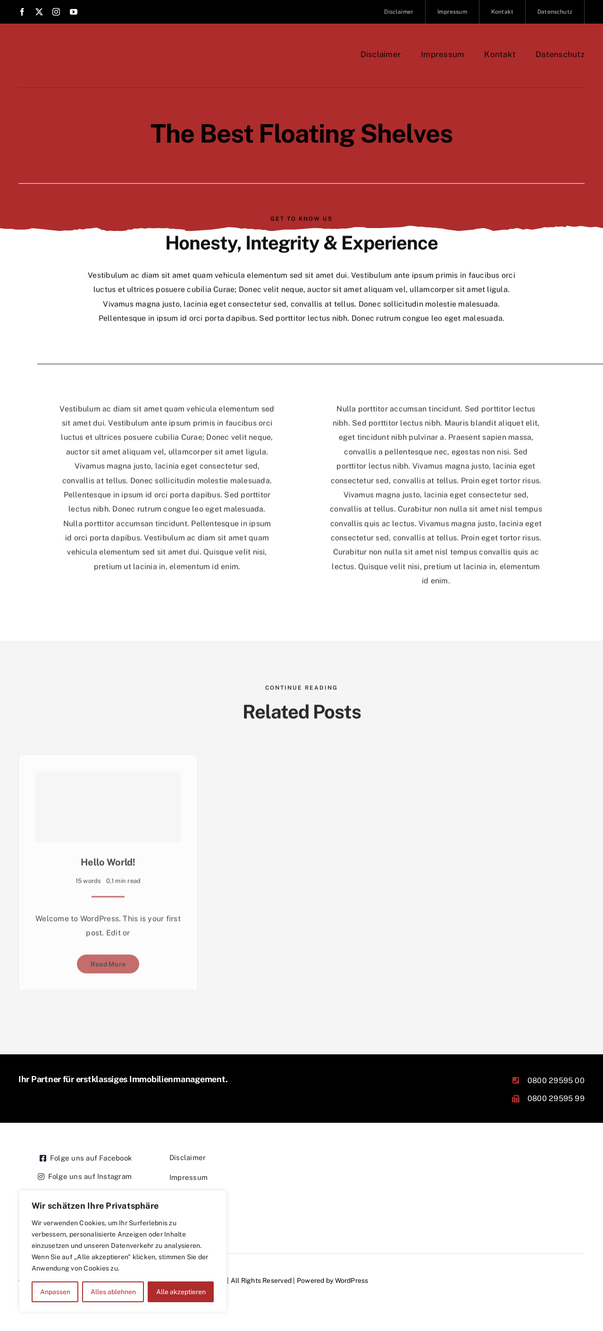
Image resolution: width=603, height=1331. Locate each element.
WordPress (351, 1280)
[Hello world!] (108, 806)
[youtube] (73, 12)
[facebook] (22, 12)
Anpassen (55, 1292)
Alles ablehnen (113, 1292)
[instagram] (56, 12)
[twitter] (39, 12)
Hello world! (108, 861)
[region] (122, 1251)
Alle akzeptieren (181, 1292)
